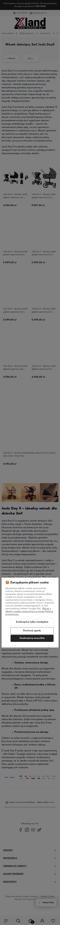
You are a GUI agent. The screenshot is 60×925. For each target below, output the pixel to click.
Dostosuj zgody (32, 631)
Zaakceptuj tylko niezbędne (32, 622)
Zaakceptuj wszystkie (32, 638)
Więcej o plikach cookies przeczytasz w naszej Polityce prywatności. (29, 612)
